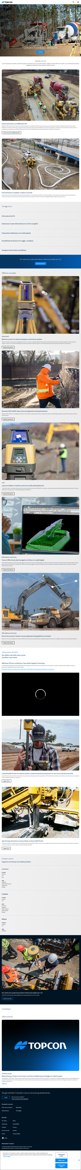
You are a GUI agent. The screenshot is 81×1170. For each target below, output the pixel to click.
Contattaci (40, 52)
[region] (40, 1160)
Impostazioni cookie (61, 1155)
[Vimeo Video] (40, 694)
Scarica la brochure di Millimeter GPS (11, 132)
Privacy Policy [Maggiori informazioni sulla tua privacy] (6, 1156)
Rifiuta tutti (61, 1160)
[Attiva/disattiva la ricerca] (73, 2)
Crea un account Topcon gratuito (20, 1099)
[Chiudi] (79, 1160)
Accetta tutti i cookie (61, 1165)
